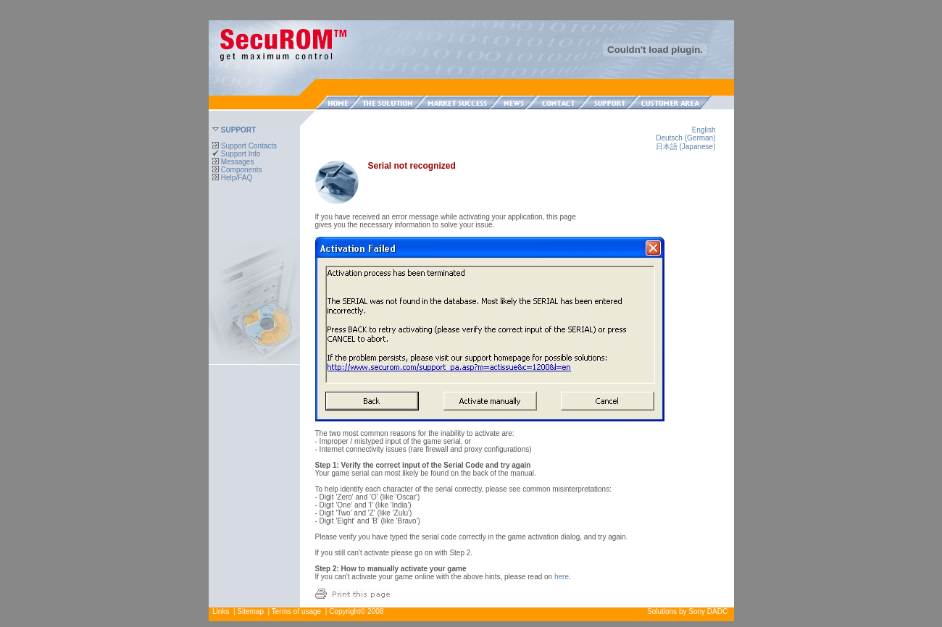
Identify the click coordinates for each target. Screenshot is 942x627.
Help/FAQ (232, 178)
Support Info (236, 154)
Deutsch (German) (685, 138)
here (561, 577)
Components (237, 170)
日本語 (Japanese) (686, 147)
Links (220, 611)
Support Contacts (244, 146)
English (704, 130)
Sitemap (250, 611)
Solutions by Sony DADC (687, 611)
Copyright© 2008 (356, 611)
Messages (233, 162)
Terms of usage (296, 611)
